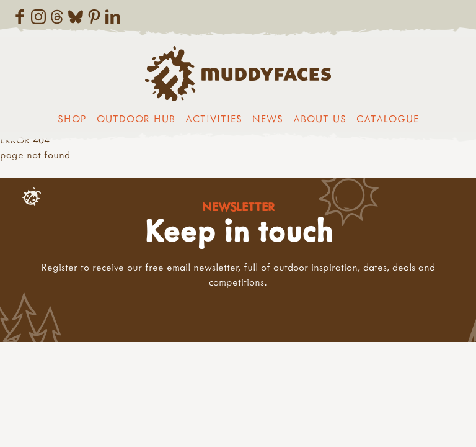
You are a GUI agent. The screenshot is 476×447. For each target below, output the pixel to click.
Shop (72, 118)
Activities (213, 118)
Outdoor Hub (136, 118)
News (267, 118)
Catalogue (387, 118)
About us (319, 118)
